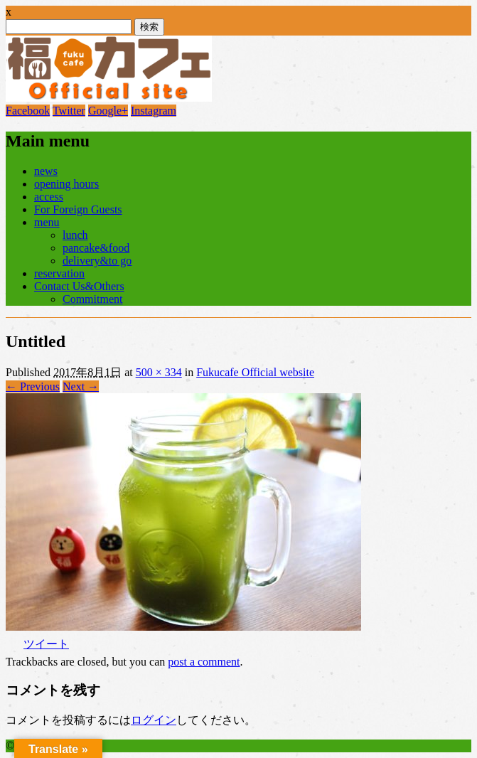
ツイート (46, 644)
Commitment (92, 299)
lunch (75, 235)
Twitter (69, 111)
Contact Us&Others (79, 286)
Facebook (28, 111)
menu (47, 222)
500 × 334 (159, 372)
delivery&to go (97, 261)
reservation (59, 273)
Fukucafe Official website (255, 372)
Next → (81, 386)
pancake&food (96, 248)
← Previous (33, 386)
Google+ (108, 111)
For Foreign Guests (78, 209)
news (46, 171)
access (48, 197)
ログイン (153, 720)
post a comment (204, 662)
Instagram (153, 111)
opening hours (66, 184)
